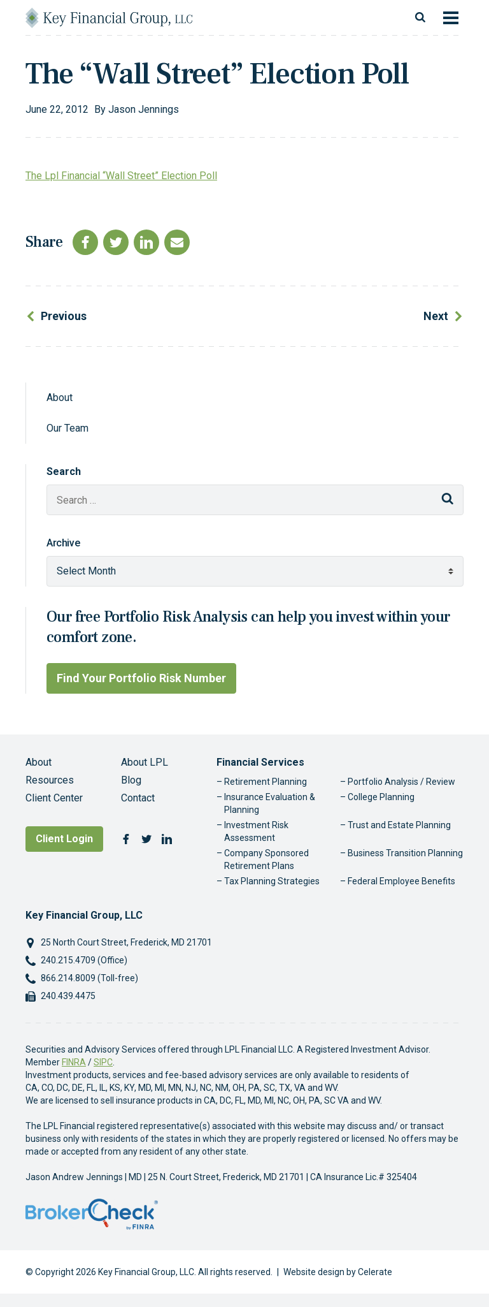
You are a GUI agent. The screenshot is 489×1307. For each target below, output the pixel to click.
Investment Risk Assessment (256, 831)
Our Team (67, 428)
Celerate (375, 1272)
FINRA (74, 1062)
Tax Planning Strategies (272, 881)
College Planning (381, 797)
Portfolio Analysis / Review (401, 782)
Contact (138, 798)
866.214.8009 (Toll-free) (89, 978)
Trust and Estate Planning (399, 825)
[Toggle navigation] (451, 18)
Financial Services (260, 762)
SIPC (103, 1062)
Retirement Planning (265, 782)
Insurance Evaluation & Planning (269, 803)
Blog (131, 780)
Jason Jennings (143, 109)
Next (435, 316)
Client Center (54, 798)
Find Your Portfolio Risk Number (141, 678)
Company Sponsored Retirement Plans (266, 859)
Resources (49, 780)
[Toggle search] (420, 18)
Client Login (64, 839)
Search (63, 471)
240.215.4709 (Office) (84, 960)
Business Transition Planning (405, 853)
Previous (64, 316)
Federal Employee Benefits (401, 881)
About (59, 397)
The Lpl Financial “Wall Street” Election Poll (121, 176)
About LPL (144, 762)
